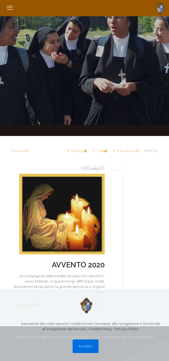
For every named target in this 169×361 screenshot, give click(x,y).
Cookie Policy (100, 329)
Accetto (85, 346)
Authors (76, 150)
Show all (20, 150)
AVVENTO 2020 (78, 264)
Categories (125, 150)
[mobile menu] (9, 8)
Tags (100, 150)
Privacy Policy (127, 329)
